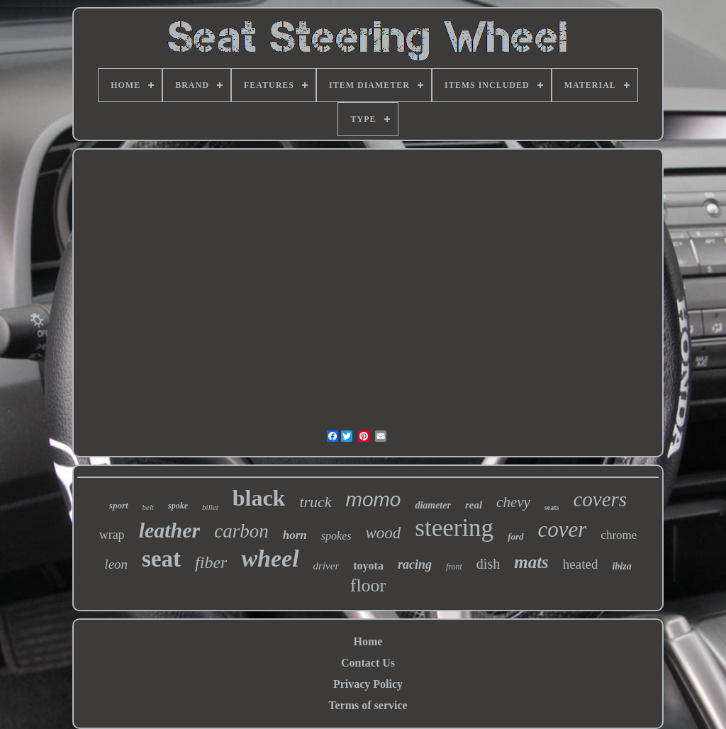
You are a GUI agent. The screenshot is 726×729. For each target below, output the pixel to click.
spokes (336, 536)
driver (326, 566)
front (454, 567)
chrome (619, 535)
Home (368, 641)
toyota (368, 566)
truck (315, 502)
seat (161, 559)
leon (116, 564)
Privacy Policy (368, 684)
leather (170, 530)
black (259, 498)
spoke (178, 506)
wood (383, 533)
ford (515, 536)
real (473, 505)
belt (149, 507)
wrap (112, 535)
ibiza (621, 566)
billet (210, 507)
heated (580, 564)
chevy (513, 502)
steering (454, 528)
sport (118, 505)
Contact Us (368, 663)
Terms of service (367, 705)
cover (562, 529)
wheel (269, 558)
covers (600, 499)
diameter (433, 505)
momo (373, 500)
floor (368, 585)
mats (531, 562)
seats (551, 507)
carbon (241, 531)
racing (415, 564)
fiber (211, 562)
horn (295, 535)
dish (488, 564)
